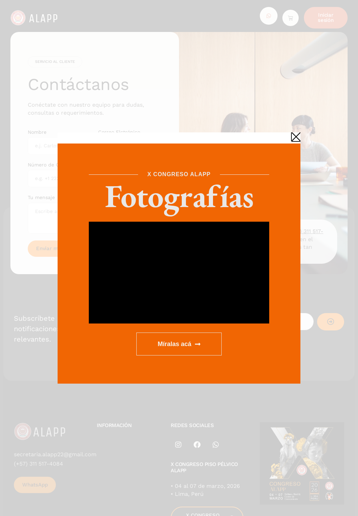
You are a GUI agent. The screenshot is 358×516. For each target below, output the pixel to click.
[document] (179, 258)
